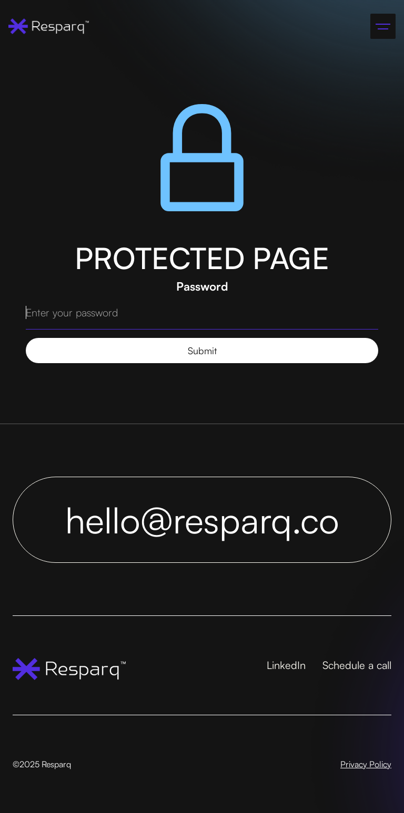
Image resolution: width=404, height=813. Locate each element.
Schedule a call (356, 665)
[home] (48, 26)
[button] (383, 26)
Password (202, 286)
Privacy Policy (365, 764)
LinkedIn (286, 665)
